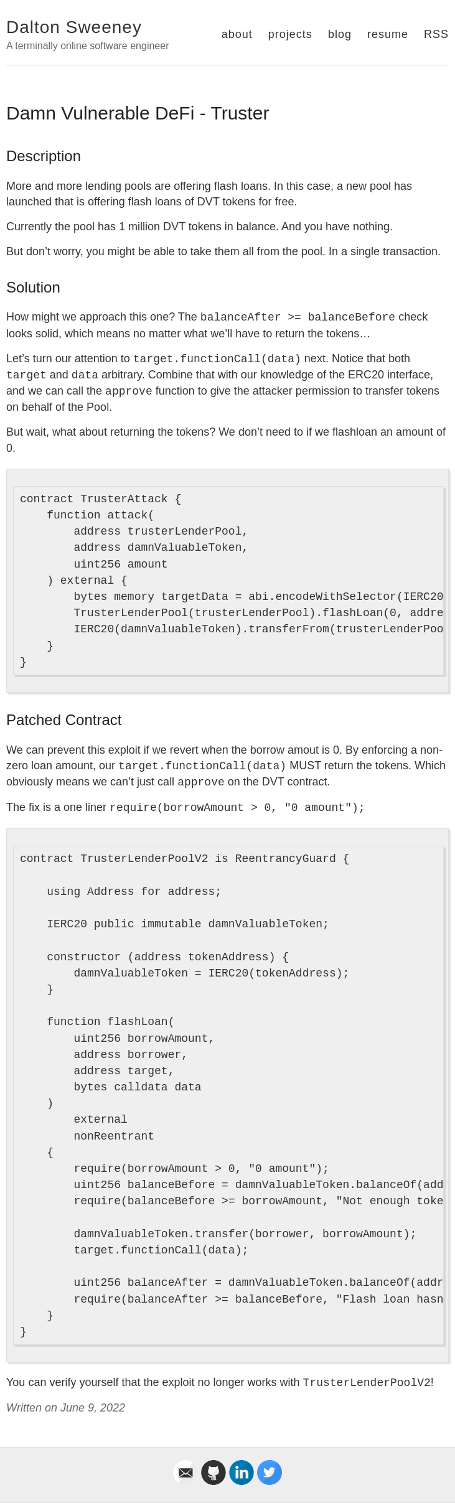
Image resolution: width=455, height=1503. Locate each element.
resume (387, 34)
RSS (436, 34)
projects (290, 34)
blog (340, 34)
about (237, 34)
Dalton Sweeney (74, 27)
